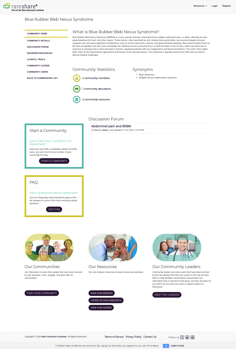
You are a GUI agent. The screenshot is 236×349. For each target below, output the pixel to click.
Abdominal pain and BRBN (111, 126)
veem (105, 130)
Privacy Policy (133, 336)
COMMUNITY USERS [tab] (37, 72)
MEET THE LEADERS (167, 294)
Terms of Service (114, 336)
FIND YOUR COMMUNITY (42, 293)
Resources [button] (200, 6)
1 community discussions (96, 88)
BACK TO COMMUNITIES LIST (42, 78)
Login (214, 6)
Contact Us (149, 336)
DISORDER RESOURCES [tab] (39, 53)
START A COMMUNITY (54, 160)
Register (226, 6)
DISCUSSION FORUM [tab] (38, 47)
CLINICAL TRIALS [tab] (36, 59)
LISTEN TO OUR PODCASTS (106, 300)
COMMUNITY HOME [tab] (37, 33)
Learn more (177, 345)
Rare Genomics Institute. (55, 336)
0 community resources (96, 99)
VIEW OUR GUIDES (101, 307)
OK (166, 346)
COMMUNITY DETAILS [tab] (38, 40)
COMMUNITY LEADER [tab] (38, 65)
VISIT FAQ (54, 209)
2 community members (96, 78)
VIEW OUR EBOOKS (102, 293)
